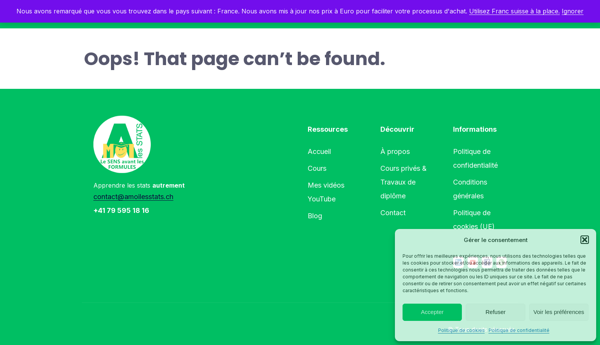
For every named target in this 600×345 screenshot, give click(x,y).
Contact (393, 213)
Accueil (319, 151)
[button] (585, 240)
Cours (317, 168)
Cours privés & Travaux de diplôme (403, 182)
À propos (395, 151)
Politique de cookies (461, 330)
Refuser (496, 312)
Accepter (432, 312)
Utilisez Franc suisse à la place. (514, 11)
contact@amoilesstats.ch (133, 197)
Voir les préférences (558, 312)
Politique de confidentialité (519, 330)
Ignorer (573, 11)
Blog (315, 216)
